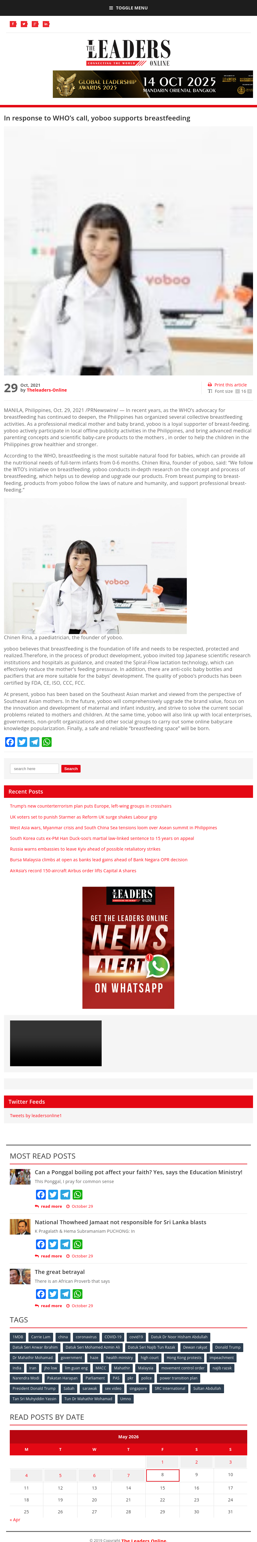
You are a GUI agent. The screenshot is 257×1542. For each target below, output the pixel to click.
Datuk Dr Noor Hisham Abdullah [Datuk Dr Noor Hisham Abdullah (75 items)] (182, 1336)
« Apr (15, 1515)
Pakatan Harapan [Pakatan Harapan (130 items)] (63, 1377)
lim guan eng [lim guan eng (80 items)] (78, 1367)
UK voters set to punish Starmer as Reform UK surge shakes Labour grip (83, 817)
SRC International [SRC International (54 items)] (172, 1387)
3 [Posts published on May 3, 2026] (230, 1459)
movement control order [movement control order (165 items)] (186, 1367)
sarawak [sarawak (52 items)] (91, 1387)
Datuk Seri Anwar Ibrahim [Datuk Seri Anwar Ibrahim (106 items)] (35, 1347)
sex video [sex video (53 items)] (115, 1387)
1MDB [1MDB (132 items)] (18, 1336)
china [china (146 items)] (64, 1336)
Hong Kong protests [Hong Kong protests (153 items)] (186, 1357)
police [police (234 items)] (149, 1377)
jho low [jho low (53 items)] (51, 1367)
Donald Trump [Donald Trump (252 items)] (230, 1347)
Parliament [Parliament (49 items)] (96, 1377)
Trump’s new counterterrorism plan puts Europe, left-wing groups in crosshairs (91, 806)
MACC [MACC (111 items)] (103, 1367)
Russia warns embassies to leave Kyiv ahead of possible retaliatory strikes (85, 849)
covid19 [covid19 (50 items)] (139, 1336)
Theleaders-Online (47, 390)
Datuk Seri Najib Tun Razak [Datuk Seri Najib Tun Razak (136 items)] (152, 1347)
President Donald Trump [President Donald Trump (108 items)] (34, 1387)
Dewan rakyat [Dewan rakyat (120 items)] (197, 1347)
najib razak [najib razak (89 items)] (226, 1367)
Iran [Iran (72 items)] (33, 1367)
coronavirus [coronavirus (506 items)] (88, 1336)
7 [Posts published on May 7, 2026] (128, 1471)
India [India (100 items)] (17, 1367)
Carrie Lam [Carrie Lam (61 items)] (41, 1336)
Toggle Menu (128, 8)
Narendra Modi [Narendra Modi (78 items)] (26, 1377)
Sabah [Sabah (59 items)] (69, 1387)
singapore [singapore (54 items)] (140, 1387)
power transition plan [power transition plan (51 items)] (182, 1377)
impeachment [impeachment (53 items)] (225, 1357)
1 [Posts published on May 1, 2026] (162, 1459)
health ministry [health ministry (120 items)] (121, 1357)
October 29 (79, 1206)
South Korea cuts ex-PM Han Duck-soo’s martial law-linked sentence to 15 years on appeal (102, 838)
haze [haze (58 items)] (95, 1357)
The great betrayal (60, 1271)
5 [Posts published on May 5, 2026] (60, 1471)
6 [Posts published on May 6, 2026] (94, 1471)
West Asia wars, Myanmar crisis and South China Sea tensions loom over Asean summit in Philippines (113, 827)
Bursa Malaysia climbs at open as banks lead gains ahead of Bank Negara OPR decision (99, 859)
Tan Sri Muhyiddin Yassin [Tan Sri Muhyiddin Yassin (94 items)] (35, 1397)
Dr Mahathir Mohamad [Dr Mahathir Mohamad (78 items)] (33, 1357)
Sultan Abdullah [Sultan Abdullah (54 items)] (210, 1387)
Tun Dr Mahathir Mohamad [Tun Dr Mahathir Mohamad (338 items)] (89, 1397)
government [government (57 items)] (72, 1357)
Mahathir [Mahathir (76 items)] (125, 1367)
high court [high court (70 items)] (152, 1357)
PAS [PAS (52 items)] (117, 1377)
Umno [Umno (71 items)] (126, 1397)
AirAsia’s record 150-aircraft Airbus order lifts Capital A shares (73, 870)
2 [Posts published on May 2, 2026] (196, 1459)
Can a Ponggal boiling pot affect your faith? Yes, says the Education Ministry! (138, 1172)
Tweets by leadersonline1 (36, 1115)
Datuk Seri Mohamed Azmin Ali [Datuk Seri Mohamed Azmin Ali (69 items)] (94, 1347)
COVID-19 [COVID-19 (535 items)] (115, 1336)
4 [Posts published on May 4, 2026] (26, 1471)
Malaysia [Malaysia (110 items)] (149, 1367)
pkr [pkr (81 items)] (133, 1377)
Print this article (227, 385)
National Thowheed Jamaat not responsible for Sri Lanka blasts (120, 1222)
